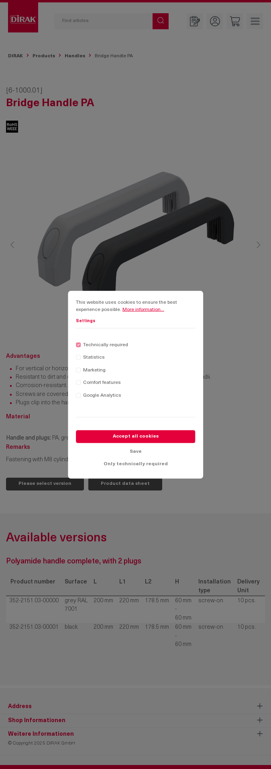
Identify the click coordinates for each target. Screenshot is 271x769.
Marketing (94, 371)
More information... (143, 311)
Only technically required (136, 465)
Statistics (94, 359)
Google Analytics (102, 396)
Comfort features (102, 384)
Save (136, 452)
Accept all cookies (136, 438)
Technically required (105, 346)
